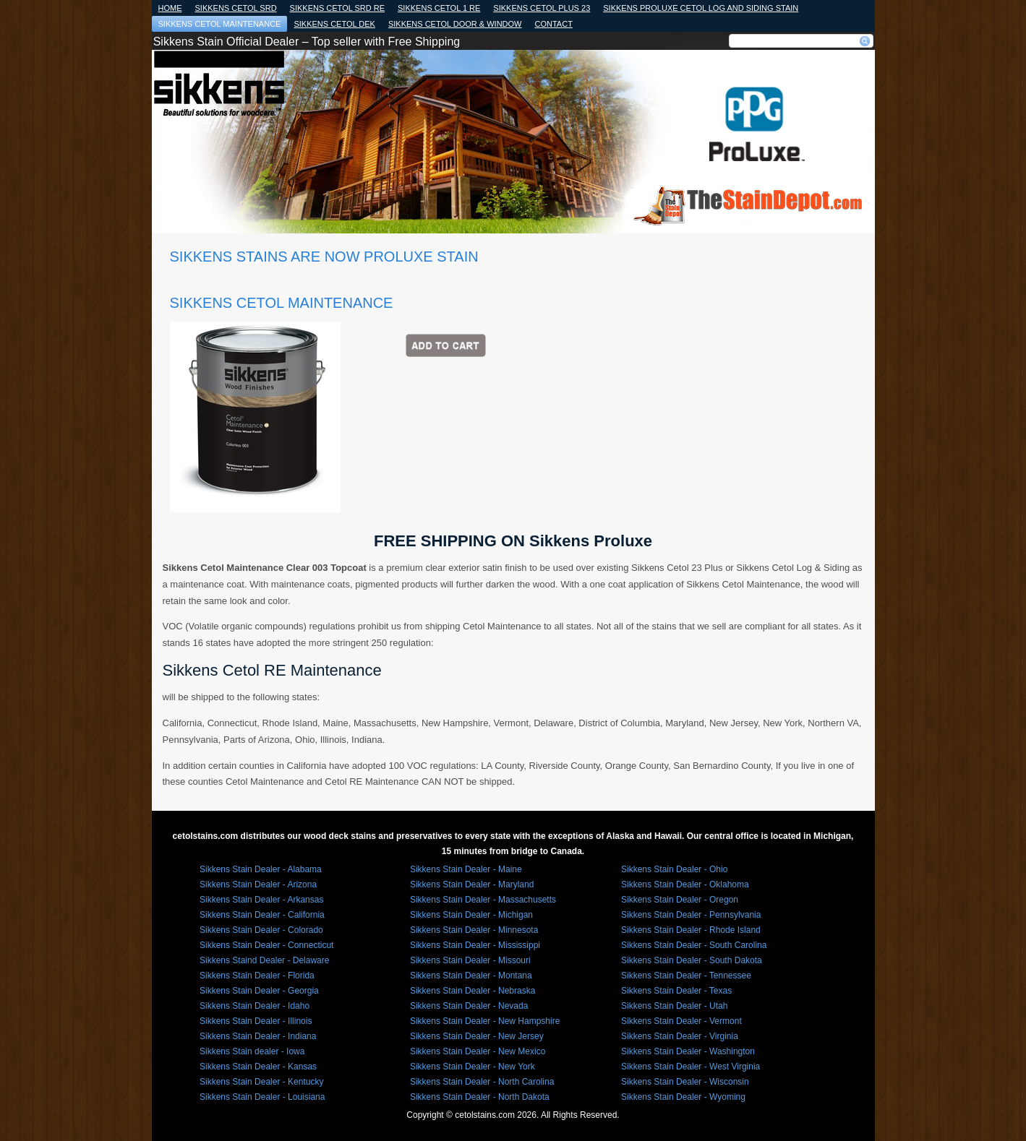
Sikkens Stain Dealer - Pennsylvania (691, 915)
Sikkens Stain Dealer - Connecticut (266, 945)
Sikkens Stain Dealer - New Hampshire (485, 1021)
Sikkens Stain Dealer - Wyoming (683, 1097)
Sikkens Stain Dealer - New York (472, 1067)
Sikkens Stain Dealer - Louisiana (262, 1097)
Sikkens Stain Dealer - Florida (257, 975)
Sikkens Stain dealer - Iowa (252, 1051)
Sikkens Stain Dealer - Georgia (259, 991)
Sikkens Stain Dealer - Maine (466, 869)
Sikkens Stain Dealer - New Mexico (477, 1051)
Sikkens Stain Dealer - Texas (676, 991)
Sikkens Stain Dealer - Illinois (256, 1021)
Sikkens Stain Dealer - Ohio (674, 869)
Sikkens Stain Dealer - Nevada (469, 1006)
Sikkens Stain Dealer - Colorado (261, 930)
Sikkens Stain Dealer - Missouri (470, 960)
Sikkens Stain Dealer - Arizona (258, 884)
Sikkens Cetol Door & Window (455, 24)
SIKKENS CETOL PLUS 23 (541, 8)
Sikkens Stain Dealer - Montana (471, 975)
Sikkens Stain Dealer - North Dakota (480, 1097)
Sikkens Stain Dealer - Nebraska (472, 991)
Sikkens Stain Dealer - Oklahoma (685, 884)
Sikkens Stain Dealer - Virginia (679, 1036)
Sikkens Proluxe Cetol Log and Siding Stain (700, 8)
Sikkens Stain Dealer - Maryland (472, 884)
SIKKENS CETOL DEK (334, 24)
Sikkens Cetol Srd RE (337, 8)
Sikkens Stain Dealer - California (262, 915)
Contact (554, 24)
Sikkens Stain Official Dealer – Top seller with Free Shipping (307, 41)
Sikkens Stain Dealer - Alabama (261, 869)
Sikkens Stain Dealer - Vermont (681, 1021)
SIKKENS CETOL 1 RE (439, 8)
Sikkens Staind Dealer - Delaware (264, 960)
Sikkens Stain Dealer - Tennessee (686, 975)
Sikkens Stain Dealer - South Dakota (691, 960)
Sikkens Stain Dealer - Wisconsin (685, 1082)
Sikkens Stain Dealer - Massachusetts (483, 900)
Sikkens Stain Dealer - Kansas (258, 1067)
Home (170, 8)
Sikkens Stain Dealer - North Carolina (482, 1082)
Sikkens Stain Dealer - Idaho (254, 1006)
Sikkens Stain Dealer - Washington (688, 1051)
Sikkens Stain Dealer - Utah (674, 1006)
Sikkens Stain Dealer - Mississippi (475, 945)
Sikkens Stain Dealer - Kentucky (261, 1082)
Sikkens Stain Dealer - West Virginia (690, 1067)
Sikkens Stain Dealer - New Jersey (477, 1036)
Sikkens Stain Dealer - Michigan (471, 915)
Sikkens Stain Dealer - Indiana (258, 1036)
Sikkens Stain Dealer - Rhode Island (691, 930)
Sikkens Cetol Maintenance (219, 24)
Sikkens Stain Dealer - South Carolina (693, 945)
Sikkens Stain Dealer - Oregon (679, 900)
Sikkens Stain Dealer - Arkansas (261, 900)
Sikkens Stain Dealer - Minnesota (474, 930)
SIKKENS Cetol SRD (236, 8)
